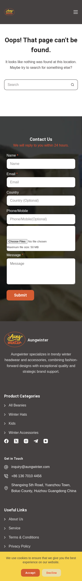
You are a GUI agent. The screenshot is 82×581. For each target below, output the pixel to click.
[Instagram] (26, 441)
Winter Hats (18, 414)
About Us (16, 519)
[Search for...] (36, 84)
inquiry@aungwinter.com (30, 467)
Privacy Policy (20, 546)
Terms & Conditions (24, 537)
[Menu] (75, 12)
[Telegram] (36, 441)
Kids (12, 423)
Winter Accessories (23, 432)
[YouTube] (46, 441)
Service (14, 528)
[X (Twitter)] (16, 441)
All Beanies (17, 405)
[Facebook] (6, 441)
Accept (30, 572)
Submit (20, 295)
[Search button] (72, 84)
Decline (51, 572)
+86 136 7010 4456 (26, 476)
